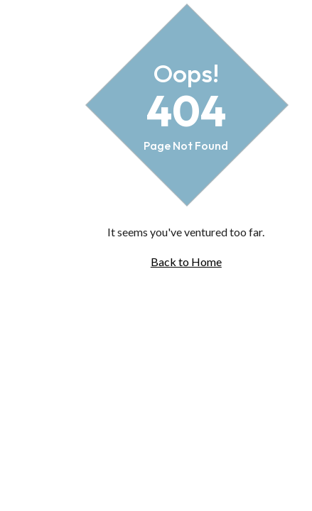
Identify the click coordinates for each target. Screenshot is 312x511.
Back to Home (186, 261)
